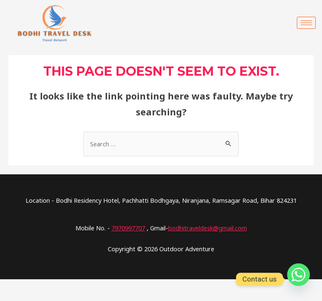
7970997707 (128, 228)
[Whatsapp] (298, 279)
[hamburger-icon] (306, 23)
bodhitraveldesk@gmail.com (207, 228)
